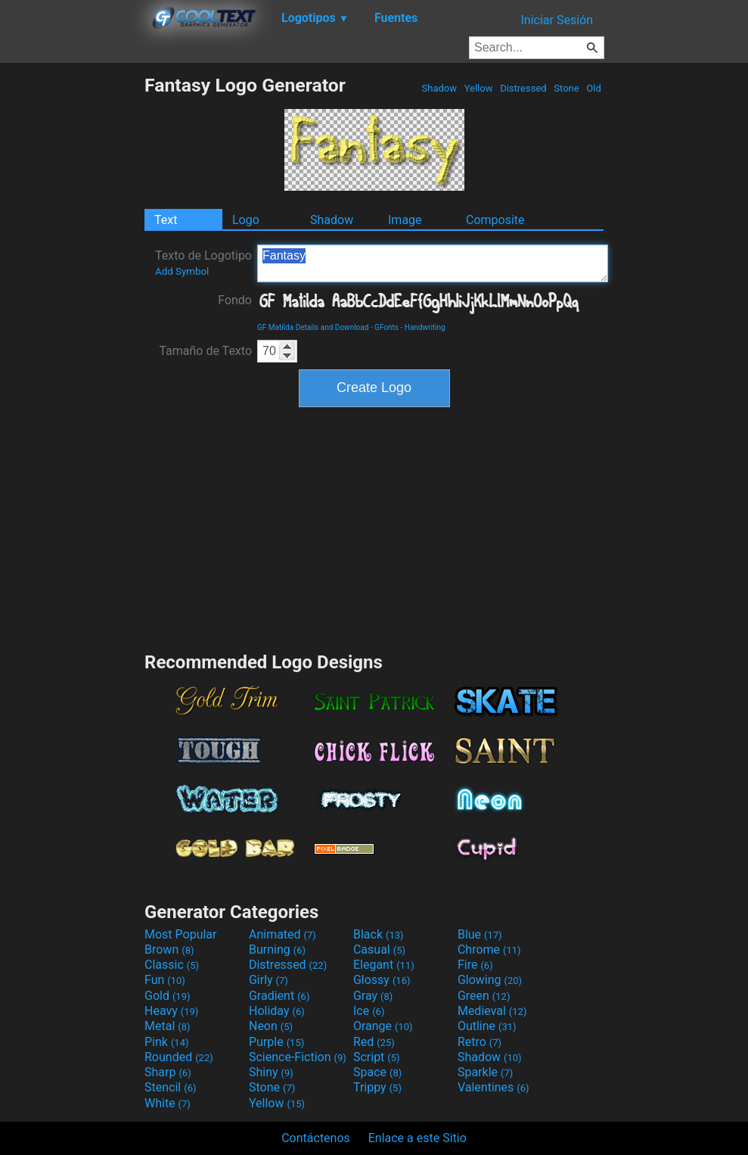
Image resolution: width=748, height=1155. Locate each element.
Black (378, 934)
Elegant (383, 964)
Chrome (489, 949)
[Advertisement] (71, 301)
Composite (495, 220)
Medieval (492, 1011)
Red (374, 1042)
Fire (475, 964)
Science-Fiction (297, 1057)
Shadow (439, 88)
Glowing (490, 980)
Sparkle (485, 1072)
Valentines (493, 1087)
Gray (373, 995)
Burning (277, 949)
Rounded (178, 1057)
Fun (164, 980)
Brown (169, 949)
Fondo (235, 300)
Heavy (171, 1011)
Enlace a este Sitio (417, 1138)
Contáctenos (315, 1138)
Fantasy (432, 263)
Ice (368, 1011)
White (167, 1103)
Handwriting (425, 327)
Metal (167, 1026)
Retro (479, 1042)
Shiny (271, 1072)
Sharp (167, 1072)
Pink (166, 1042)
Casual (379, 949)
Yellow (478, 88)
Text (165, 220)
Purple (276, 1042)
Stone (566, 88)
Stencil (170, 1087)
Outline (487, 1026)
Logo (245, 220)
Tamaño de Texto (205, 351)
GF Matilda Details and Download (312, 327)
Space (377, 1072)
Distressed (523, 88)
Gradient (279, 995)
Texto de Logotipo (203, 262)
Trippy (377, 1087)
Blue (480, 934)
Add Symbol (182, 271)
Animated (282, 934)
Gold (167, 995)
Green (484, 995)
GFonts (386, 327)
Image (405, 220)
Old (594, 88)
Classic (171, 964)
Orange (383, 1026)
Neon (271, 1026)
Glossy (382, 980)
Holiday (277, 1011)
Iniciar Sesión (556, 20)
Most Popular (180, 934)
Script (376, 1057)
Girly (268, 980)
